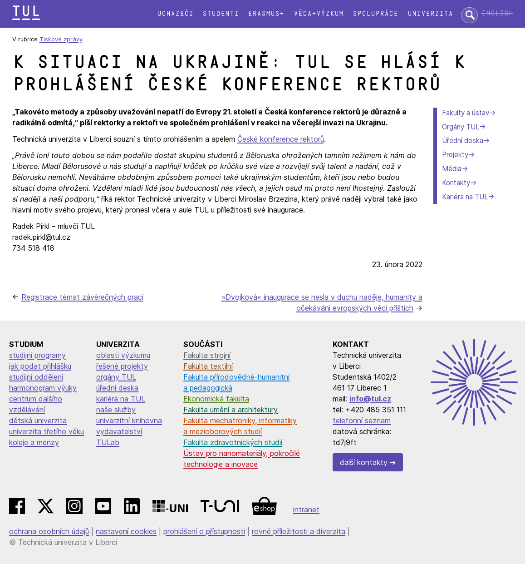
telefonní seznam (362, 420)
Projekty (455, 154)
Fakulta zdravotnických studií (232, 442)
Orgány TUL (460, 127)
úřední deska (117, 387)
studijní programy (37, 355)
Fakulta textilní (208, 366)
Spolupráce (375, 14)
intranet (306, 509)
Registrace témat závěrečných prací (82, 297)
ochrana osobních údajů (49, 531)
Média (451, 168)
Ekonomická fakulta (216, 398)
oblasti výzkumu (123, 355)
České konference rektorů (280, 138)
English (497, 13)
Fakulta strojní (207, 355)
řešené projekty (122, 366)
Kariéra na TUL (465, 197)
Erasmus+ (266, 14)
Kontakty (456, 182)
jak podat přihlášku (40, 366)
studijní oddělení (36, 376)
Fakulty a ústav (465, 113)
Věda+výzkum (318, 14)
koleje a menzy (34, 442)
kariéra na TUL (120, 398)
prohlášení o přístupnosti (204, 531)
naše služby (116, 409)
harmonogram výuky (43, 387)
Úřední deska (462, 140)
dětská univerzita (38, 420)
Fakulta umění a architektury (230, 409)
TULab (107, 442)
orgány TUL (116, 376)
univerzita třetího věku (46, 431)
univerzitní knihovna (129, 420)
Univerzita (430, 14)
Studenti (220, 14)
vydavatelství (119, 431)
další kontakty (364, 462)
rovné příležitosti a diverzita (298, 531)
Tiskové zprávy (61, 39)
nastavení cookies (126, 531)
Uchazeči (175, 14)
